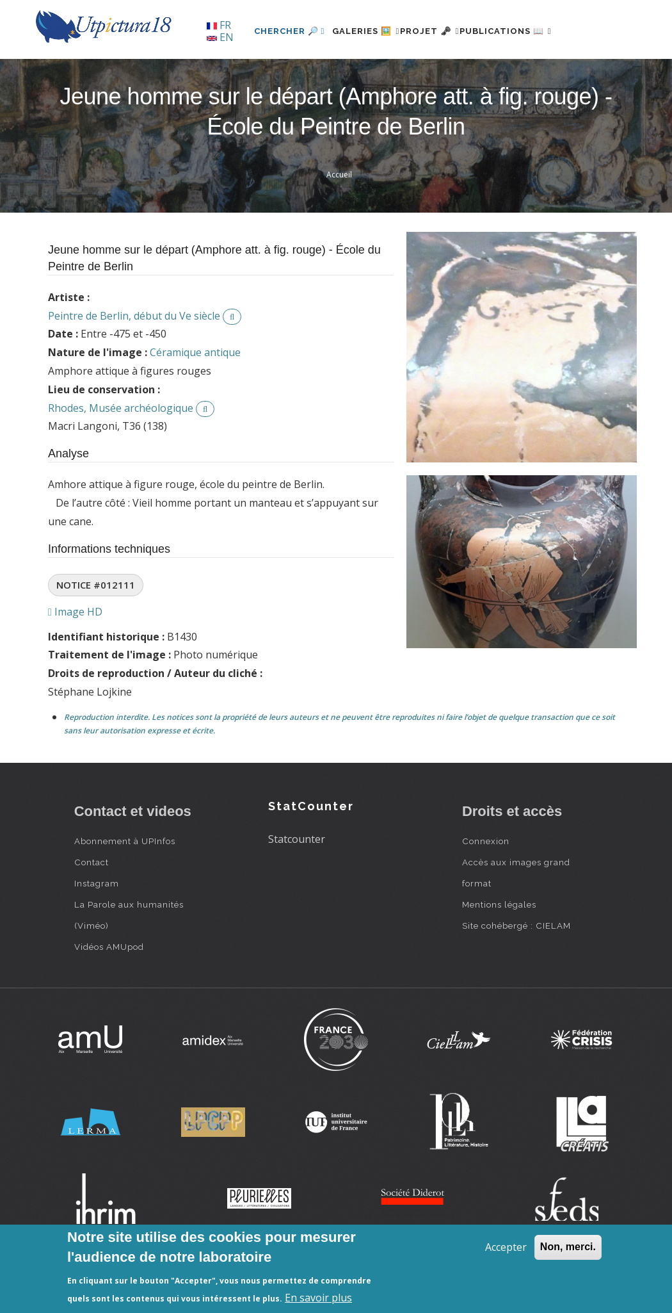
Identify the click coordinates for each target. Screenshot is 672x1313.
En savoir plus (318, 1298)
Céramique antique (195, 396)
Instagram (96, 927)
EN (220, 37)
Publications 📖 (504, 74)
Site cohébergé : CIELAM (516, 969)
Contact (91, 906)
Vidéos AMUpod (109, 990)
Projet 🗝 (412, 74)
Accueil (339, 218)
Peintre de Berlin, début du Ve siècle (134, 359)
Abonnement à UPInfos (124, 884)
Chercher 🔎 (249, 74)
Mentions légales (499, 948)
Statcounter (296, 883)
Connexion (485, 884)
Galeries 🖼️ (333, 74)
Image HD (75, 655)
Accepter (506, 1247)
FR (219, 25)
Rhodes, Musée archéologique (120, 451)
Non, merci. (568, 1246)
